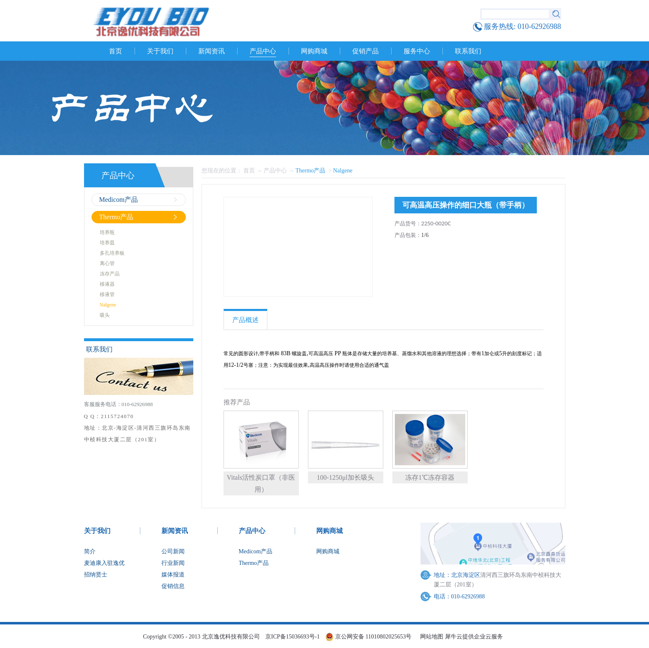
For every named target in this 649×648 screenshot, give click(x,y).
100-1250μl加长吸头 (345, 477)
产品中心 (275, 170)
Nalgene (343, 170)
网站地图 (430, 637)
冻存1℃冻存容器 (429, 477)
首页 (115, 51)
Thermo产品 (311, 170)
